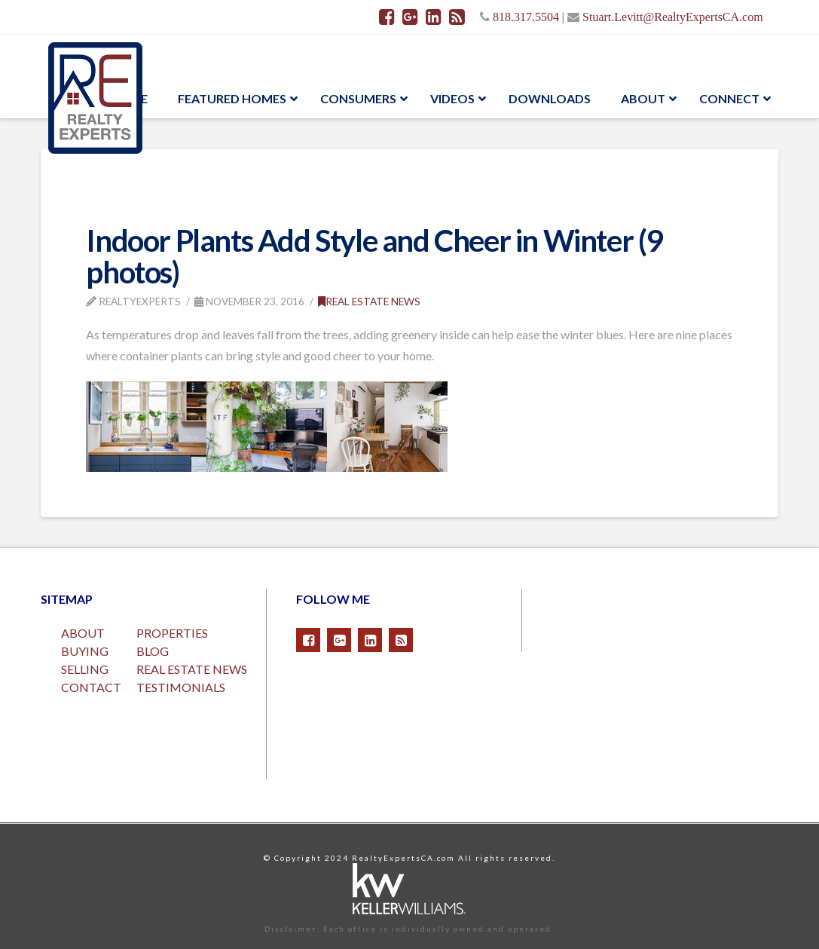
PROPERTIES (172, 633)
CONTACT (91, 687)
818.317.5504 (526, 17)
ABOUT (83, 633)
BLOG (152, 651)
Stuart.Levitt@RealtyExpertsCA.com (672, 17)
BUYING (84, 651)
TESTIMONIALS (180, 687)
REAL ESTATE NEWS (191, 669)
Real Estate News (369, 301)
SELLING (84, 669)
